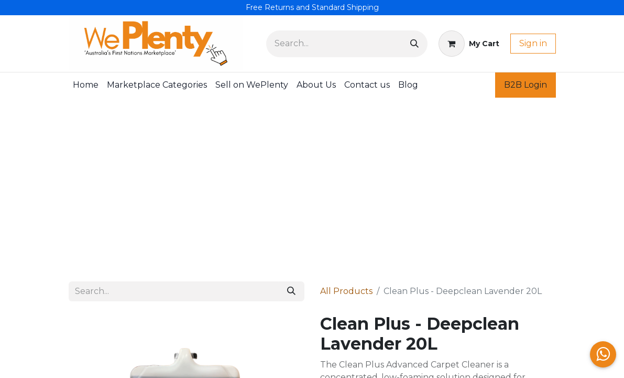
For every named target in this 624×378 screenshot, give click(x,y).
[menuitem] (86, 85)
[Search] (414, 43)
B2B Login (525, 85)
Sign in (533, 43)
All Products (346, 291)
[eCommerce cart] (469, 43)
